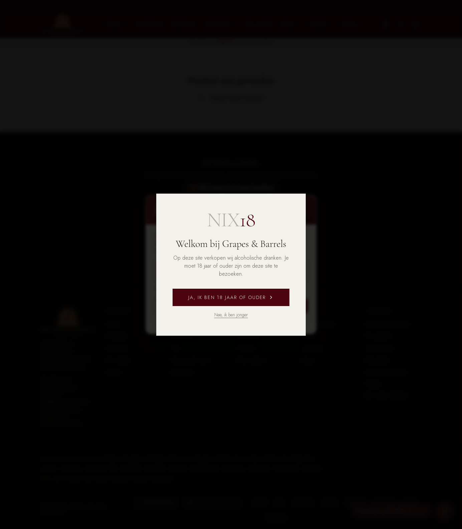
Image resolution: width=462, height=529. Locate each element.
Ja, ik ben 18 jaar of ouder (231, 297)
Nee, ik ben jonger (231, 314)
